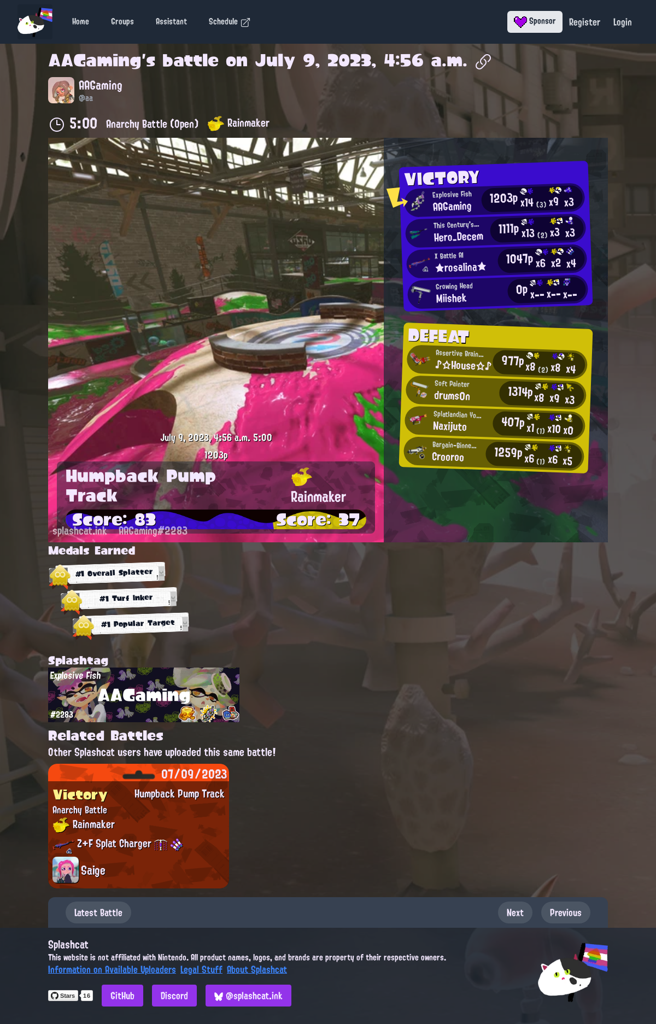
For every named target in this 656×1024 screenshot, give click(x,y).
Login (622, 22)
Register (584, 22)
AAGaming (95, 60)
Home (80, 21)
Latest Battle (98, 912)
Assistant (171, 21)
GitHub (122, 995)
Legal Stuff (201, 969)
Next (515, 912)
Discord (174, 995)
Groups (122, 21)
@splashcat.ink (248, 995)
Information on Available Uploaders (112, 969)
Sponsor (535, 20)
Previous (566, 912)
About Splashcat (257, 969)
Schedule (230, 21)
